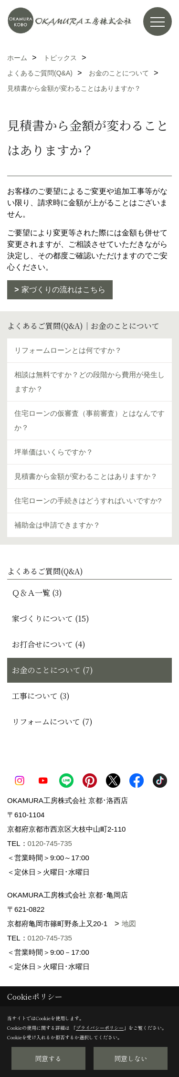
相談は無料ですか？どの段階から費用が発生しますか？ (89, 381)
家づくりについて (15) (50, 618)
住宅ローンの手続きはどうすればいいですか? (87, 500)
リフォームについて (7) (52, 721)
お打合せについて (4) (48, 644)
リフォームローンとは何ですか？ (68, 350)
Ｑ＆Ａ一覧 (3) (37, 592)
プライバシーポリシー (100, 1027)
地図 (129, 923)
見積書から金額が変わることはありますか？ (86, 476)
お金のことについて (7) (52, 670)
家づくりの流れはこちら (63, 289)
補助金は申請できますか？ (57, 525)
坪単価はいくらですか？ (53, 452)
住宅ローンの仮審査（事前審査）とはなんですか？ (89, 420)
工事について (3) (41, 695)
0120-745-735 (50, 843)
